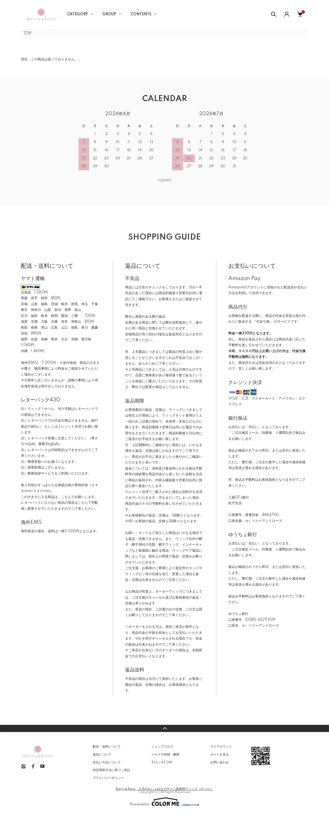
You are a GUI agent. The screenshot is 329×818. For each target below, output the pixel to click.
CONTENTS (141, 14)
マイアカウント (221, 746)
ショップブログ (162, 746)
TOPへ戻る (164, 728)
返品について (102, 754)
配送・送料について (107, 746)
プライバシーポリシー (108, 778)
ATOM (166, 762)
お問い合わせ (219, 762)
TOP (27, 33)
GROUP (109, 14)
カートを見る (219, 754)
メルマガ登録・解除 (165, 754)
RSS (154, 762)
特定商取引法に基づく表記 (111, 770)
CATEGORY (77, 14)
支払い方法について (107, 762)
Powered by (165, 801)
